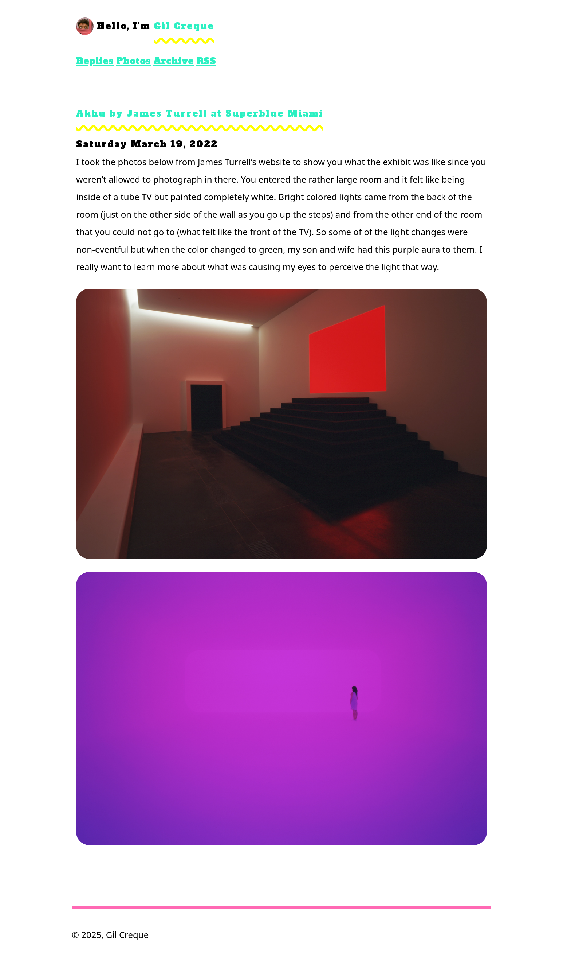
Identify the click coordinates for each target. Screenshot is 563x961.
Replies (95, 61)
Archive (173, 61)
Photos (133, 61)
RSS (206, 61)
